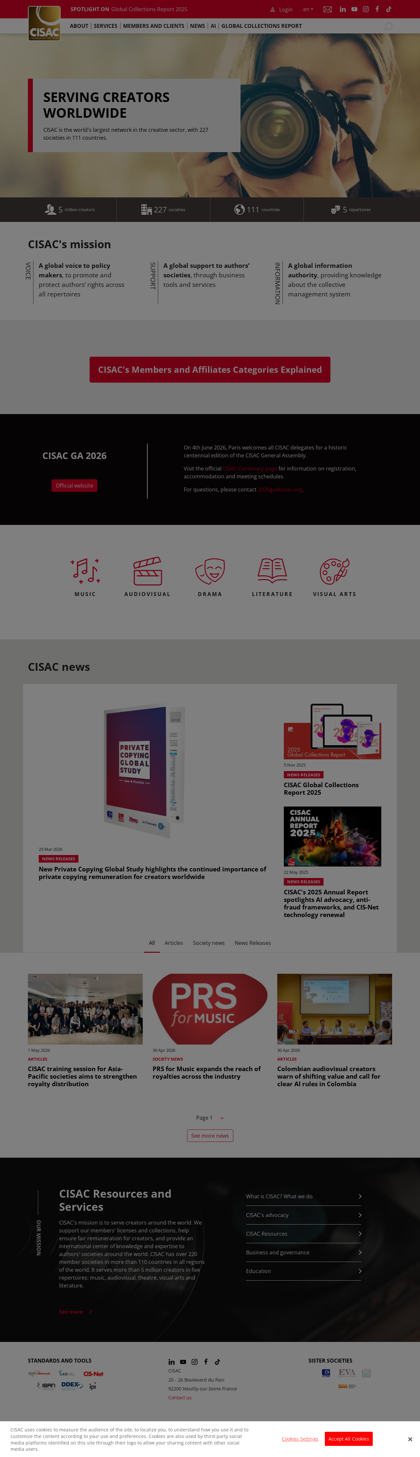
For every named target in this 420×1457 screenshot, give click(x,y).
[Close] (410, 1439)
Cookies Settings (300, 1439)
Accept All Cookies (348, 1439)
